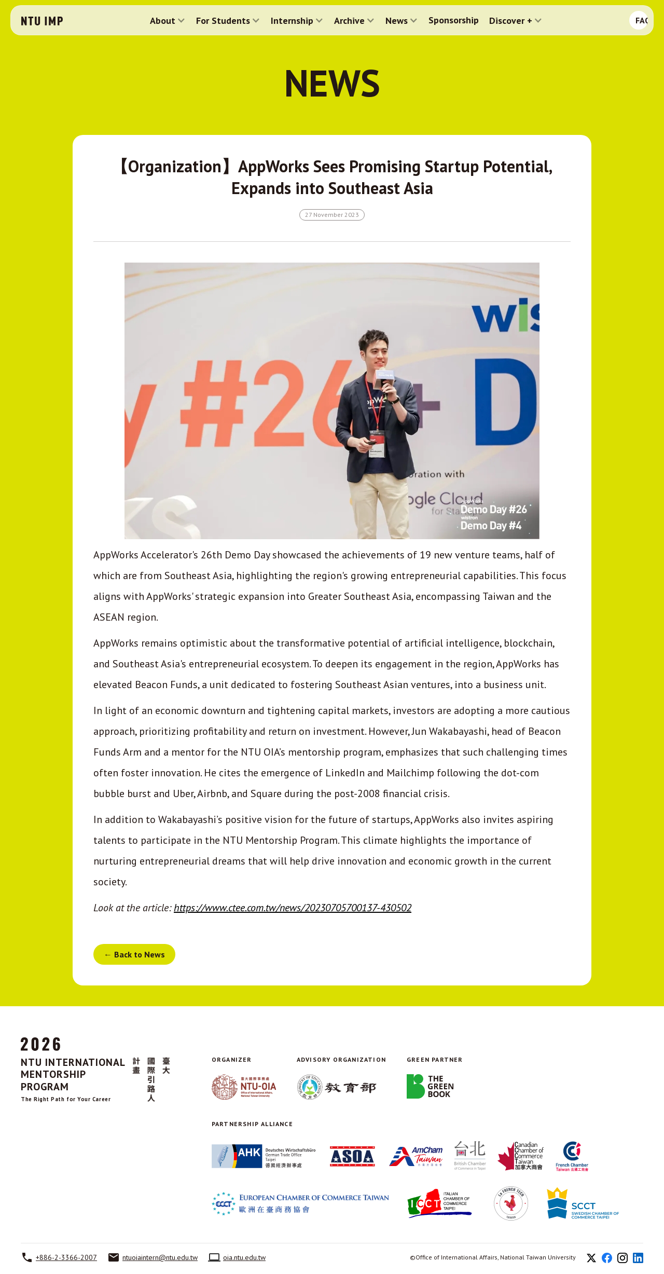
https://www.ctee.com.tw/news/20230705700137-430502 (292, 907)
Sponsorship (453, 20)
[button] (168, 20)
